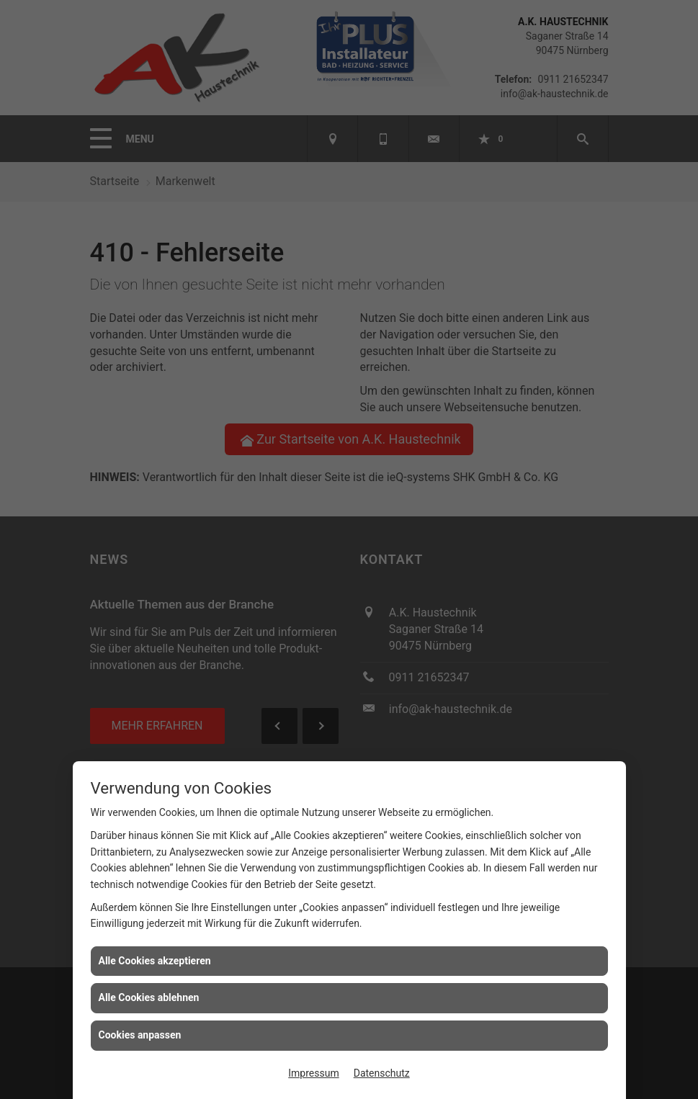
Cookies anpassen (140, 1035)
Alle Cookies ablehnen (149, 997)
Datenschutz (382, 1073)
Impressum (313, 1073)
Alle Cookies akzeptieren (155, 960)
